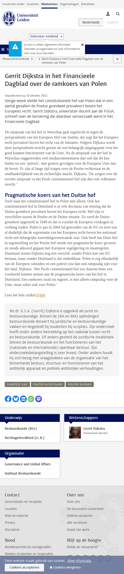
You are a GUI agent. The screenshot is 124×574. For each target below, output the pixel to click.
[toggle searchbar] (118, 13)
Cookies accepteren (24, 567)
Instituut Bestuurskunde (23, 473)
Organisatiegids (69, 4)
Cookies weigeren (67, 567)
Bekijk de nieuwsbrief (82, 547)
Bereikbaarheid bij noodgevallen (28, 547)
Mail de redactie (16, 515)
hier (42, 295)
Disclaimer (12, 529)
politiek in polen (79, 384)
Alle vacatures (77, 522)
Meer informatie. (79, 561)
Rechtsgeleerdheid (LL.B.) (25, 438)
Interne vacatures (79, 515)
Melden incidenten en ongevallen (29, 554)
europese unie (17, 384)
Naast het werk (78, 529)
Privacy (10, 522)
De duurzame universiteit (85, 509)
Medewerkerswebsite (15, 59)
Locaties (11, 509)
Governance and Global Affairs (27, 464)
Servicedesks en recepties (23, 501)
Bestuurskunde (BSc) (21, 428)
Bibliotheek (87, 4)
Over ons (73, 501)
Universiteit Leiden (13, 4)
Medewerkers (49, 4)
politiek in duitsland (47, 384)
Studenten (33, 4)
